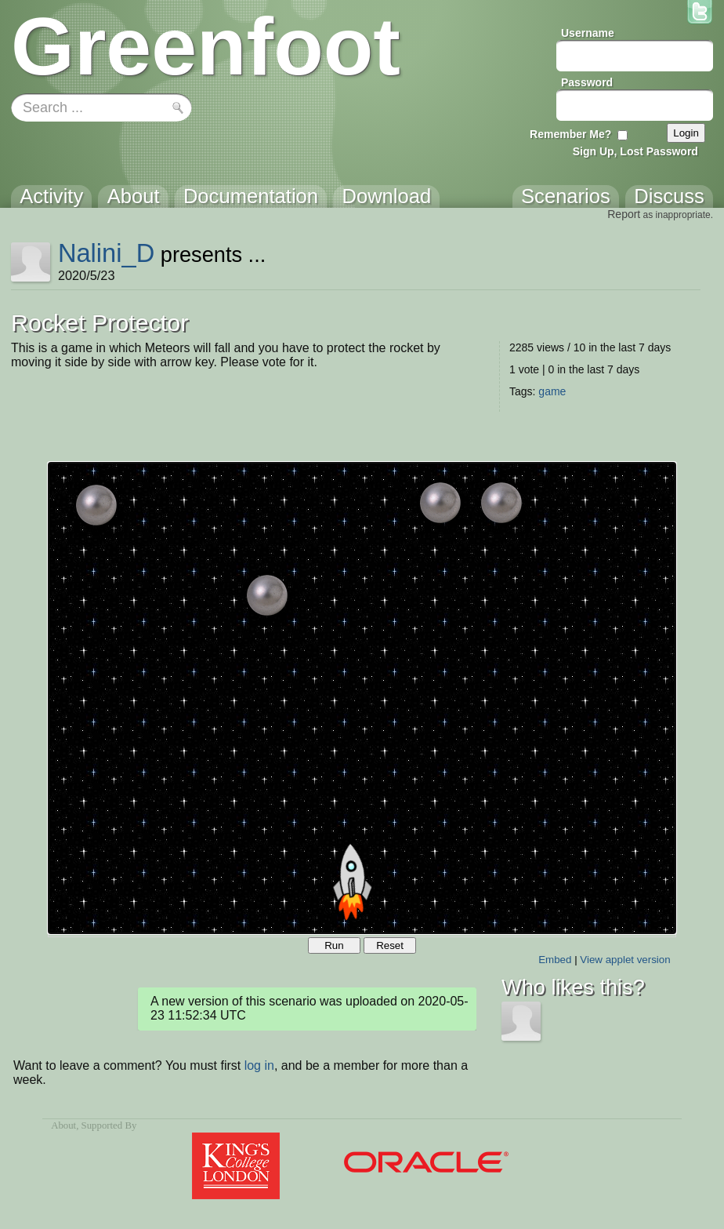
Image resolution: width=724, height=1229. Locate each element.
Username (587, 33)
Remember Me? (570, 134)
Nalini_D (106, 252)
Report (623, 214)
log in (259, 1065)
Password (587, 82)
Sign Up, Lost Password (635, 151)
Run (333, 945)
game (552, 391)
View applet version (625, 959)
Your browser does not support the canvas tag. (362, 698)
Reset (390, 945)
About (63, 1125)
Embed (554, 959)
